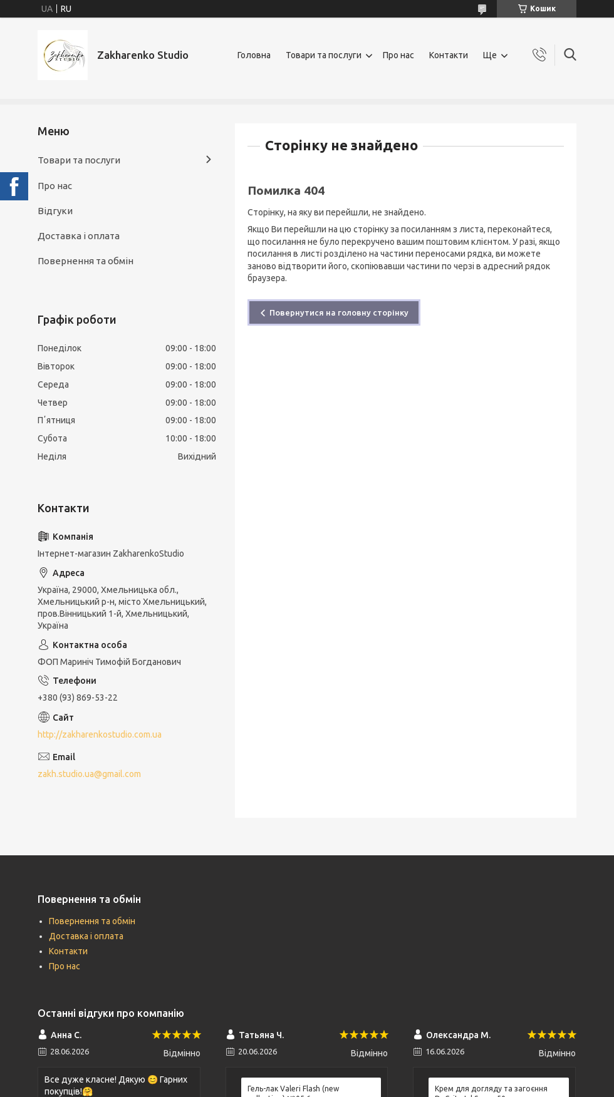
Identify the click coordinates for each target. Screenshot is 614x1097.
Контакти (448, 55)
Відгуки (55, 210)
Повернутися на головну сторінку (338, 312)
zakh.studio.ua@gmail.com (89, 774)
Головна (254, 55)
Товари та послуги (324, 55)
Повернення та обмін (85, 260)
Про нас (398, 55)
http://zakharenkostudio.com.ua (100, 734)
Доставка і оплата (79, 235)
